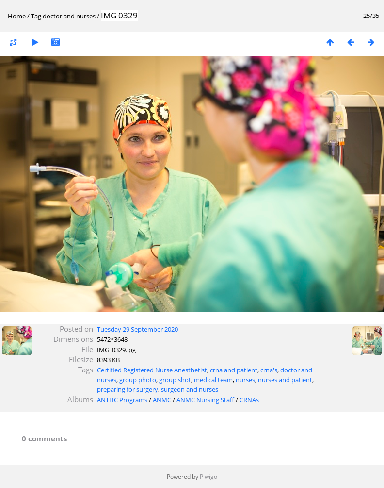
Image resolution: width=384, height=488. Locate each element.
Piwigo (208, 476)
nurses (245, 379)
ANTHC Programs (122, 399)
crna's (268, 370)
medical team (213, 379)
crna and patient (233, 370)
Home (17, 16)
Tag (36, 16)
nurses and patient (285, 379)
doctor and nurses (69, 16)
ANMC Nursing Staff (205, 399)
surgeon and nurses (189, 389)
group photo (137, 379)
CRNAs (249, 399)
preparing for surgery (127, 389)
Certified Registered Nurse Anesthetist (152, 370)
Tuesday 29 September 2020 (137, 329)
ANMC (162, 399)
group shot (175, 379)
